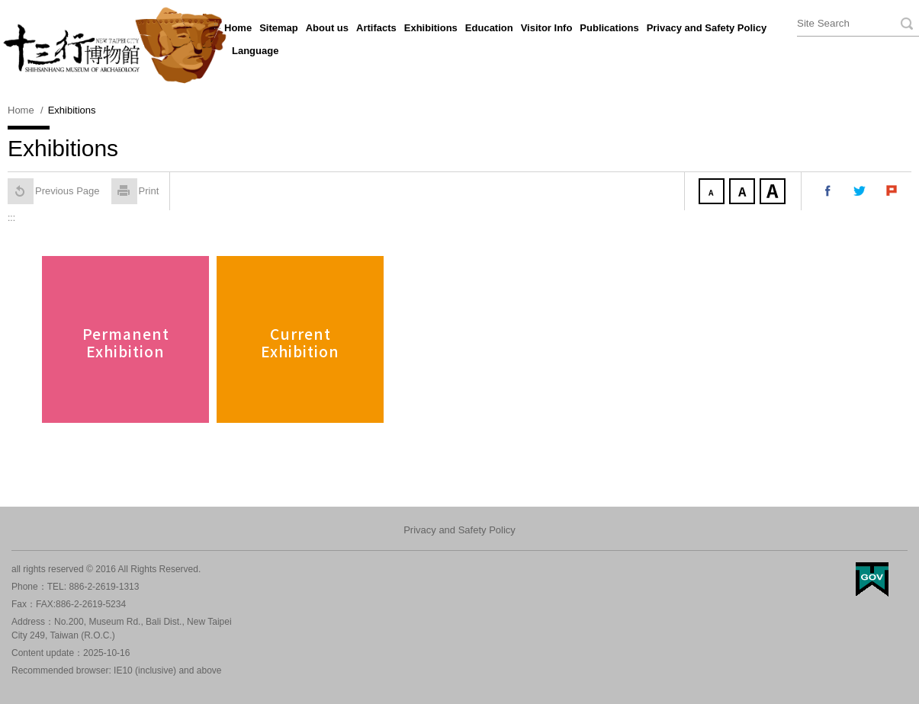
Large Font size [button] (774, 193)
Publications (609, 28)
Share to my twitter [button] (860, 191)
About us (327, 28)
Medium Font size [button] (744, 193)
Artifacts (376, 28)
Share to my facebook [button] (828, 191)
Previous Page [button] (54, 191)
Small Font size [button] (713, 193)
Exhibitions (431, 28)
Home (238, 28)
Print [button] (135, 191)
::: (217, 26)
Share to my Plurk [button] (892, 191)
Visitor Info (547, 28)
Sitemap (278, 28)
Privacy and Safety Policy (707, 28)
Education (489, 28)
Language (255, 50)
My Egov (872, 579)
